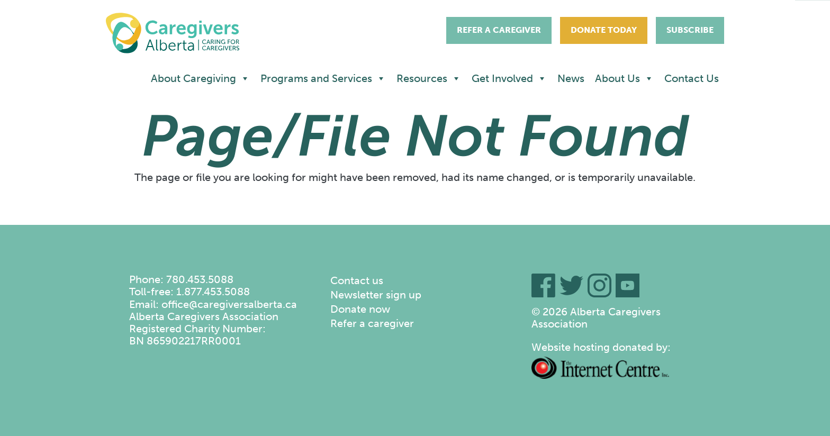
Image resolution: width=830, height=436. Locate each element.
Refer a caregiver (372, 323)
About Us (624, 78)
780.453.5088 (199, 279)
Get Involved (509, 78)
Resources (428, 78)
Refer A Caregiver (499, 30)
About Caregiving (200, 78)
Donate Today (604, 30)
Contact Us (691, 78)
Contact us (356, 280)
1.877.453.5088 (213, 291)
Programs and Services (323, 78)
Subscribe (690, 30)
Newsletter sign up (375, 294)
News (570, 78)
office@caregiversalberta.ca (229, 304)
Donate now (360, 309)
